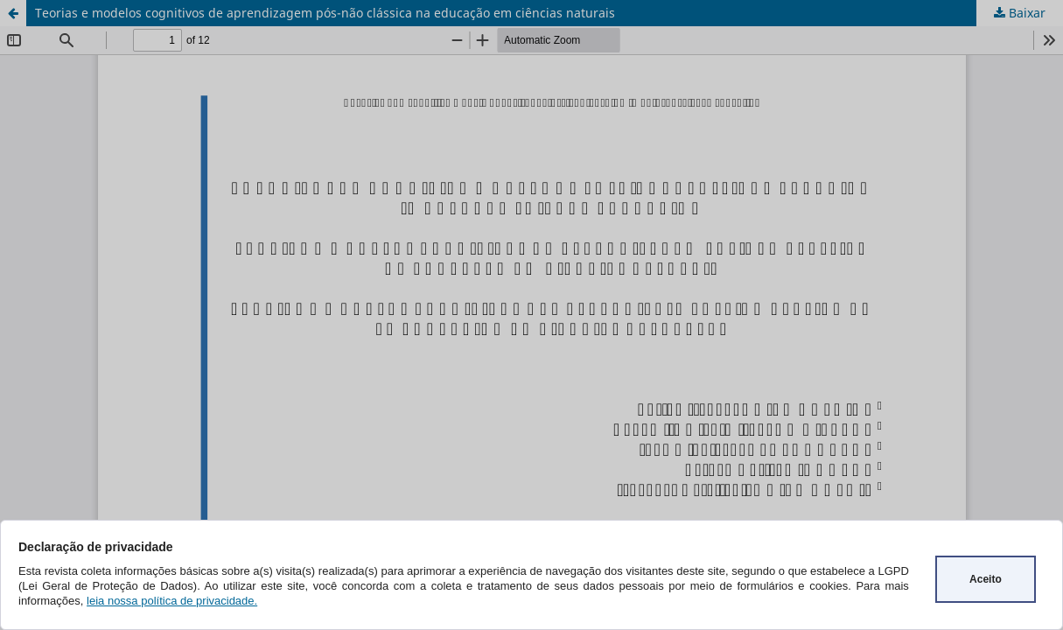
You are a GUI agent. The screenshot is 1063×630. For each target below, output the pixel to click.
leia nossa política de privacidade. (172, 600)
